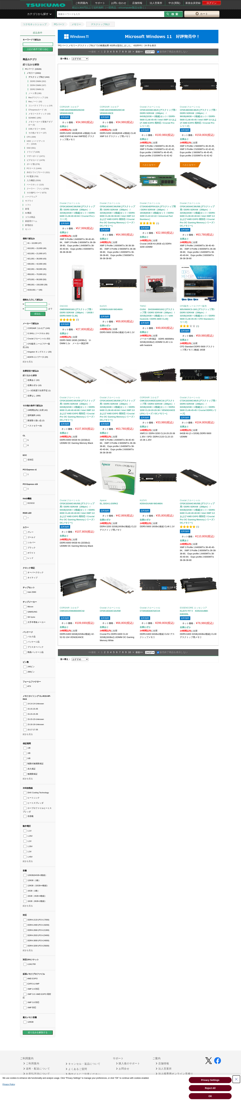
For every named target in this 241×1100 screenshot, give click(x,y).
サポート (100, 3)
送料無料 (32, 415)
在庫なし (32, 396)
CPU (31, 137)
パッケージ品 (31, 642)
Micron (28, 607)
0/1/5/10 (28, 503)
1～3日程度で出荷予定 (37, 391)
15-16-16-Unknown (33, 724)
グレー (28, 532)
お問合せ (122, 1068)
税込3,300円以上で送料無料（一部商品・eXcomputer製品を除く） (109, 7)
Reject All (210, 1088)
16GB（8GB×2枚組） (35, 901)
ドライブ (33, 152)
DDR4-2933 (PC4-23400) (36, 935)
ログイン (212, 3)
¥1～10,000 (32, 243)
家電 (27, 209)
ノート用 (35, 93)
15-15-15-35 (30, 709)
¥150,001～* (32, 290)
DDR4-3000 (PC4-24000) (36, 941)
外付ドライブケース (38, 172)
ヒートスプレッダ (33, 803)
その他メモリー (37, 133)
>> (141, 51)
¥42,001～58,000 (34, 269)
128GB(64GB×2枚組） (35, 875)
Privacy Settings (210, 1080)
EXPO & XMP (31, 984)
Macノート (35, 102)
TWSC (143, 306)
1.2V (27, 841)
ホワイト (29, 553)
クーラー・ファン (38, 189)
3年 (27, 753)
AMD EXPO (30, 979)
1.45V (27, 857)
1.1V (27, 831)
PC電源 (32, 176)
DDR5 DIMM (38, 81)
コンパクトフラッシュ (40, 106)
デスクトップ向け (100, 24)
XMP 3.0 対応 (31, 1002)
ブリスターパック (33, 647)
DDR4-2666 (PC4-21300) (36, 930)
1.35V (27, 846)
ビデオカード (36, 160)
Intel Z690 (29, 592)
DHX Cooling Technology (36, 793)
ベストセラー (32, 426)
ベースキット (35, 185)
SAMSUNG (30, 612)
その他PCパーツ (37, 193)
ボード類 (33, 164)
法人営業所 (156, 3)
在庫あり (31, 380)
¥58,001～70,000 (34, 274)
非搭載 (28, 816)
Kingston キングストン (37, 352)
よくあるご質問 (76, 1069)
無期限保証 (30, 774)
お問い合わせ (118, 3)
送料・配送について (36, 1068)
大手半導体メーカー (34, 622)
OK (210, 1096)
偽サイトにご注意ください (83, 1074)
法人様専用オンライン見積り (174, 1073)
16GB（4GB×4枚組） (35, 896)
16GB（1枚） (31, 891)
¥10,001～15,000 (34, 248)
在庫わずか (32, 385)
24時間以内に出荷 (35, 410)
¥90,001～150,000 (35, 285)
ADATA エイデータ (35, 357)
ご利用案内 (81, 3)
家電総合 (29, 225)
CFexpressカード (37, 110)
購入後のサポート (128, 1063)
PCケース (34, 168)
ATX (27, 686)
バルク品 (29, 637)
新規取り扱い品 (33, 420)
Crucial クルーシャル (36, 339)
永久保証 (29, 769)
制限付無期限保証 (33, 764)
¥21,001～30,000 (34, 259)
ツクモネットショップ (35, 24)
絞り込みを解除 (31, 64)
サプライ (29, 201)
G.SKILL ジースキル (36, 333)
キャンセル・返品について (83, 1063)
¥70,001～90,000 (34, 279)
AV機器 (28, 213)
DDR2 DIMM (37, 89)
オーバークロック (33, 572)
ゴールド (29, 537)
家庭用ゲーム (31, 221)
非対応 (28, 460)
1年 (27, 748)
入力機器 (34, 180)
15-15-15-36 (30, 714)
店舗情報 (137, 3)
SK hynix (29, 617)
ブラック (29, 548)
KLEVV (103, 306)
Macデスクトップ (38, 97)
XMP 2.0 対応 (31, 989)
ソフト (28, 205)
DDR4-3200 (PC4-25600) (36, 946)
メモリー (76, 24)
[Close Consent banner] (236, 1079)
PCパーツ (59, 24)
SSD (31, 148)
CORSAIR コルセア (36, 328)
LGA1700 (29, 964)
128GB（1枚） (32, 880)
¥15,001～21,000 (34, 253)
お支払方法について (36, 1073)
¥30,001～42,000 (34, 264)
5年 (27, 758)
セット (28, 229)
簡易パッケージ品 (33, 652)
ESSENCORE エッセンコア (193, 607)
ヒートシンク (31, 798)
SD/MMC (34, 118)
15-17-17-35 (30, 730)
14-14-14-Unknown (33, 704)
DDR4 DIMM (38, 85)
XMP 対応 (29, 1008)
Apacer (103, 500)
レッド (28, 558)
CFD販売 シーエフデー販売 (193, 306)
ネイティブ (30, 578)
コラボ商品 (30, 217)
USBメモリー (37, 129)
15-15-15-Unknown (33, 719)
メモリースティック (39, 114)
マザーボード (36, 156)
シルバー (29, 542)
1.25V (27, 836)
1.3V (27, 852)
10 (129, 51)
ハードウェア (31, 197)
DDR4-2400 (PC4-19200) (36, 925)
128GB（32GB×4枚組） (36, 886)
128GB (28, 1022)
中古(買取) (174, 3)
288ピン (29, 672)
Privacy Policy (9, 1084)
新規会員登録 (192, 3)
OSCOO (64, 306)
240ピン (29, 667)
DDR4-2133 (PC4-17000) (36, 920)
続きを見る (28, 362)
